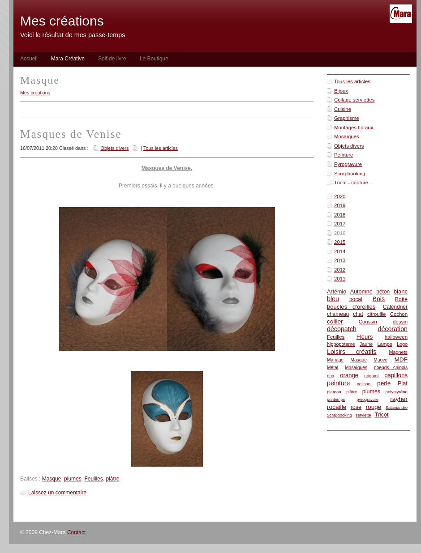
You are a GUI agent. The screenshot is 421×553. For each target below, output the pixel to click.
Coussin (368, 321)
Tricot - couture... (353, 182)
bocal (355, 299)
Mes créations (35, 92)
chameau (338, 314)
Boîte (401, 299)
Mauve (380, 359)
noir (330, 375)
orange (349, 375)
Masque (358, 359)
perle (384, 383)
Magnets (398, 352)
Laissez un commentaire (57, 492)
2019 (339, 205)
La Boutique (154, 58)
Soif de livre (112, 58)
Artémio (336, 292)
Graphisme (346, 118)
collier (335, 321)
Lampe (385, 344)
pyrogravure (367, 399)
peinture (338, 383)
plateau (334, 391)
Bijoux (341, 91)
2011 (339, 278)
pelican (363, 383)
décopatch (342, 328)
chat (358, 314)
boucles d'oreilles (351, 306)
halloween (396, 337)
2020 (339, 196)
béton (383, 292)
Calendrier (395, 307)
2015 (339, 242)
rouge (374, 407)
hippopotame (341, 344)
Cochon (399, 314)
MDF (401, 359)
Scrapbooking (349, 173)
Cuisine (342, 109)
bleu (333, 298)
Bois (378, 298)
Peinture (343, 154)
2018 (339, 214)
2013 (339, 260)
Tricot (382, 415)
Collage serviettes (354, 99)
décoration (393, 328)
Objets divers (349, 146)
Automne (361, 292)
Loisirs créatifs (352, 351)
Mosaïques (346, 136)
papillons (396, 375)
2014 (339, 251)
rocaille (336, 407)
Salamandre (397, 407)
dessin (400, 321)
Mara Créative (68, 58)
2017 (339, 223)
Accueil (29, 58)
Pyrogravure (348, 164)
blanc (401, 291)
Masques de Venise (71, 134)
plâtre (351, 391)
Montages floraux (353, 127)
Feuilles (335, 337)
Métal (332, 367)
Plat (402, 383)
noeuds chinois (391, 367)
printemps (336, 399)
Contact (76, 532)
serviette (363, 415)
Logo (402, 344)
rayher (399, 399)
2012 (339, 269)
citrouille (376, 314)
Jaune (366, 344)
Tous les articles (352, 81)
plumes (371, 391)
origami (371, 375)
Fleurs (365, 336)
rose (356, 407)
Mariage (335, 359)
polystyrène (397, 391)
